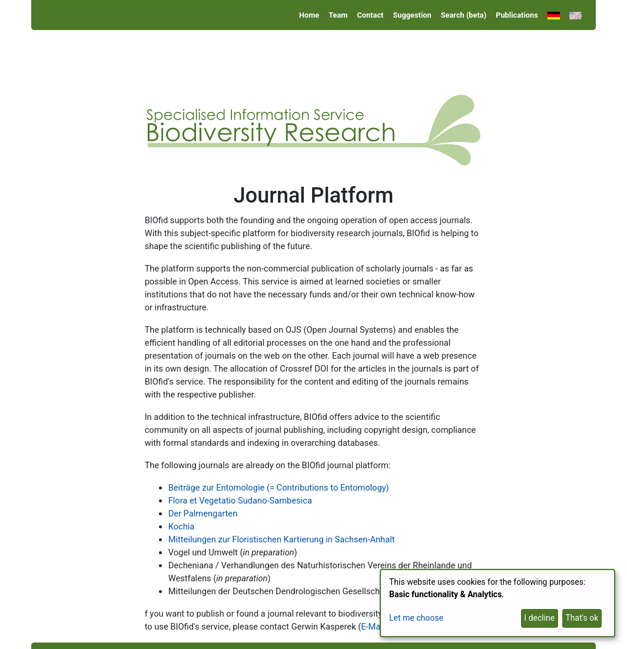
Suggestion (412, 15)
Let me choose (416, 617)
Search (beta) (463, 15)
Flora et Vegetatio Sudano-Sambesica (240, 500)
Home (309, 15)
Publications (517, 15)
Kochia (181, 526)
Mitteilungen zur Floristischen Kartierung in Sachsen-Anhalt (281, 539)
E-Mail (372, 626)
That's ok (581, 617)
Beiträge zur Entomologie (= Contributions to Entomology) (278, 487)
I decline (539, 617)
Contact (370, 15)
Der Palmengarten (203, 513)
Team (338, 15)
